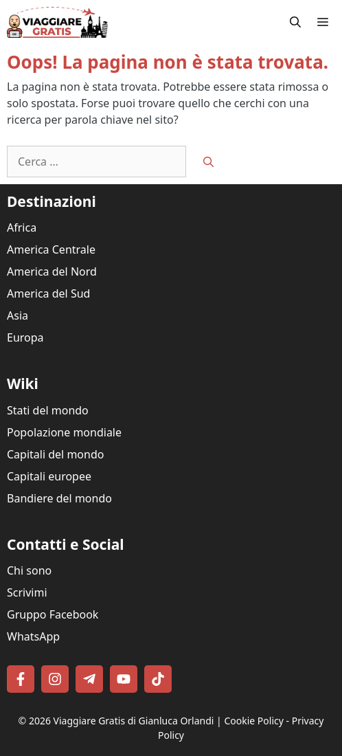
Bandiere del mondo (59, 498)
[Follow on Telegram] (89, 679)
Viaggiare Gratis (90, 720)
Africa (21, 227)
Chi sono (29, 570)
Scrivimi (27, 592)
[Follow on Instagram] (55, 679)
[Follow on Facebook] (20, 679)
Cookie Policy (253, 720)
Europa (25, 337)
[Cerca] (208, 161)
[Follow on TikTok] (158, 679)
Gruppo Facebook (52, 614)
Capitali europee (49, 476)
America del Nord (52, 271)
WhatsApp (33, 636)
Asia (17, 315)
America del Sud (48, 293)
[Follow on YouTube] (123, 679)
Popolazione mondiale (64, 432)
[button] (295, 22)
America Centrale (51, 249)
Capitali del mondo (55, 454)
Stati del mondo (48, 410)
